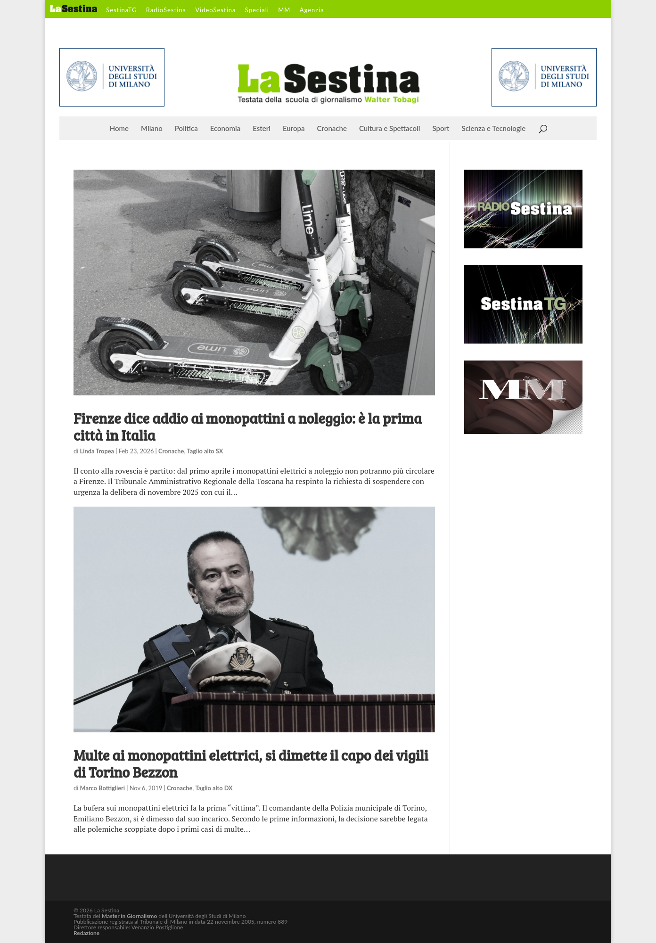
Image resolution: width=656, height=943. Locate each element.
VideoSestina (215, 10)
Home (119, 128)
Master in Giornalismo (129, 915)
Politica (186, 128)
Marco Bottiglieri (102, 788)
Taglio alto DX (213, 788)
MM (284, 10)
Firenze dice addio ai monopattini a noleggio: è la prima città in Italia (248, 426)
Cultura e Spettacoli (389, 128)
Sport (440, 128)
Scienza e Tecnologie (494, 128)
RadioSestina (166, 10)
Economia (225, 128)
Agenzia (312, 10)
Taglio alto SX (205, 451)
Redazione (86, 932)
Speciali (257, 10)
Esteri (262, 128)
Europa (294, 128)
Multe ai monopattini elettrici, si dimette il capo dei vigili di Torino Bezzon (251, 763)
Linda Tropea (97, 451)
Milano (152, 128)
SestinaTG (121, 10)
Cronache (332, 128)
